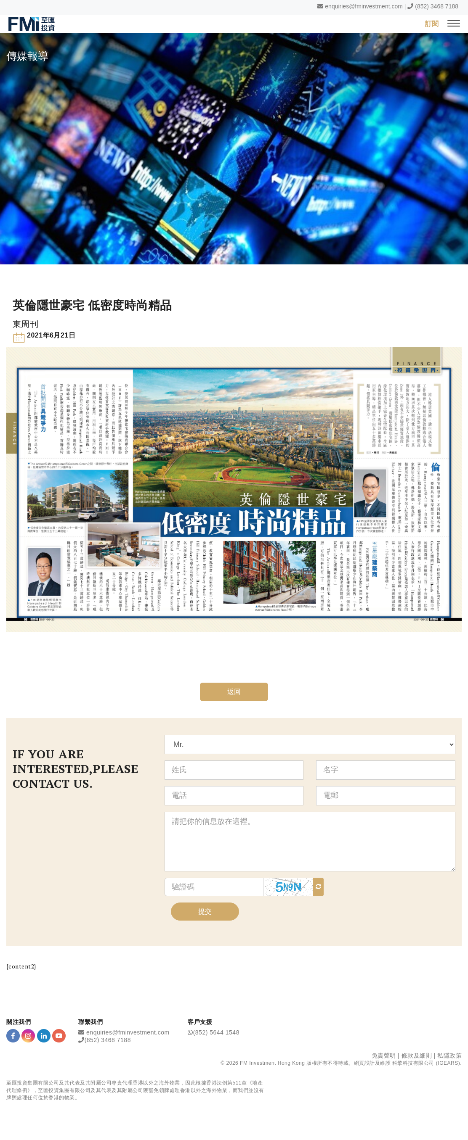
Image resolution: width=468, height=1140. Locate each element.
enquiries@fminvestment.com (364, 6)
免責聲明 (384, 1056)
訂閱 (432, 23)
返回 (234, 692)
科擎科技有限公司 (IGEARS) (426, 1063)
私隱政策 (449, 1056)
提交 (205, 911)
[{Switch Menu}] (453, 24)
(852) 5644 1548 (216, 1032)
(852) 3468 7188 (436, 6)
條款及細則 (417, 1056)
